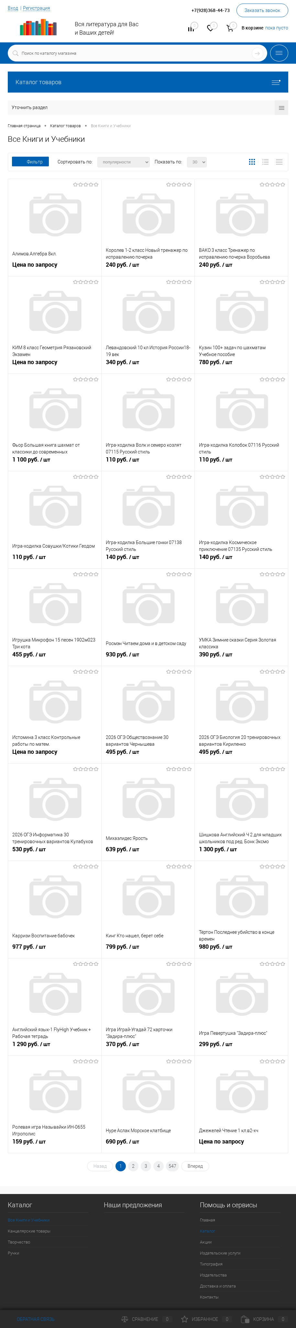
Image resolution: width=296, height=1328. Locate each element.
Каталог (207, 1231)
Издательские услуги (220, 1253)
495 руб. (148, 754)
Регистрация (36, 8)
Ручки (13, 1253)
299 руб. (241, 1047)
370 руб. (148, 1047)
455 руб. (54, 657)
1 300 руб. (241, 852)
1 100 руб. (54, 462)
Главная (207, 1220)
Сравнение (146, 1319)
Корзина (264, 1319)
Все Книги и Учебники (28, 1220)
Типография (211, 1264)
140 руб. (148, 559)
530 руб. (54, 852)
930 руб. (148, 657)
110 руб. (148, 462)
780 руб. (241, 365)
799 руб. (148, 949)
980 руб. (241, 949)
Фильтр (30, 161)
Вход (13, 8)
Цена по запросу (34, 264)
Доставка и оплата (218, 1286)
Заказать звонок (262, 10)
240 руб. (148, 267)
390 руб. (241, 657)
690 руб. (148, 1144)
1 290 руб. (54, 1047)
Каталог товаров (148, 82)
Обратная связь (31, 1319)
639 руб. (148, 852)
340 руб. (148, 365)
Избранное (206, 1319)
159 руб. (54, 1144)
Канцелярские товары (29, 1231)
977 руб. (54, 949)
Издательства (213, 1275)
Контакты (209, 1297)
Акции (206, 1242)
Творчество (19, 1242)
